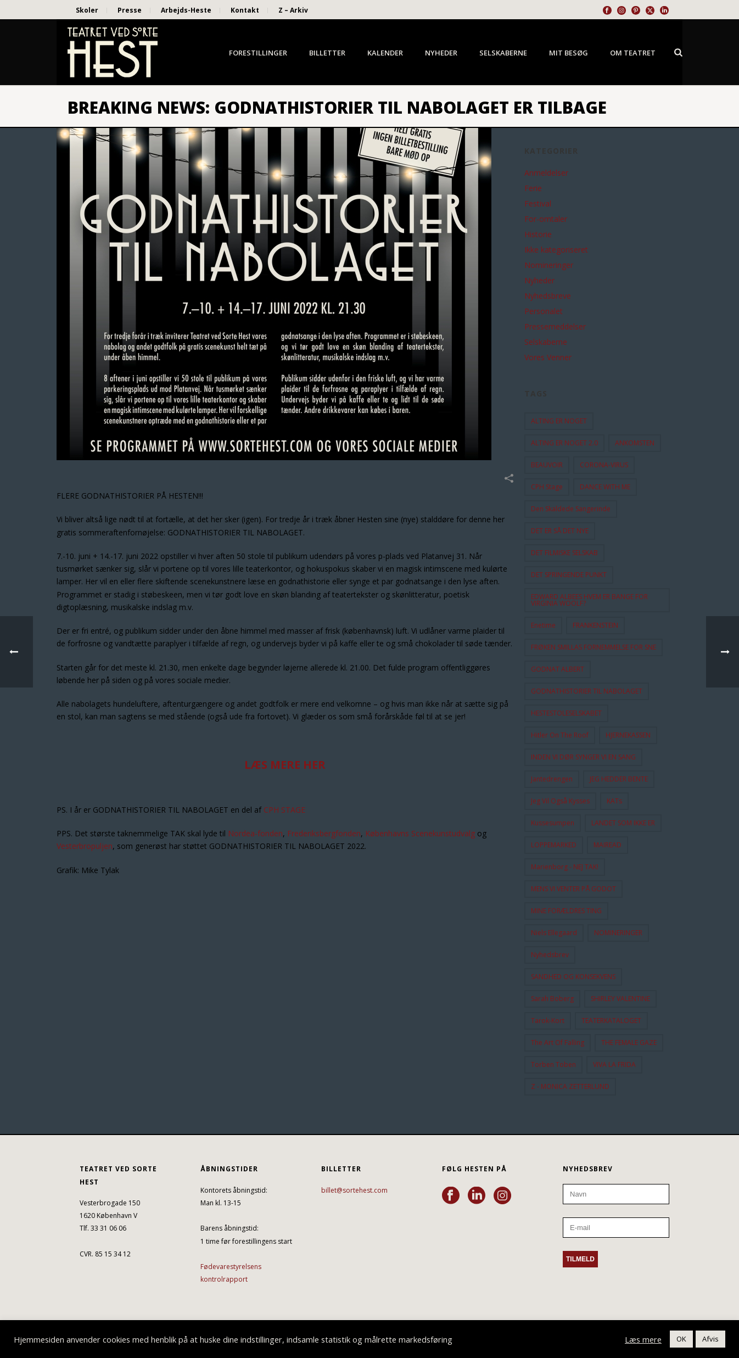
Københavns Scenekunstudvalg (420, 833)
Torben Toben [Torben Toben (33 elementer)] (553, 1064)
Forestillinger (258, 53)
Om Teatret (633, 53)
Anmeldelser (546, 173)
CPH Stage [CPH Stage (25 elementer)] (547, 486)
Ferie (533, 188)
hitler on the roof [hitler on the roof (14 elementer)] (560, 735)
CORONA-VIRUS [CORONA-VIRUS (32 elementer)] (604, 465)
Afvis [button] (710, 1339)
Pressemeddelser (555, 327)
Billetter (327, 53)
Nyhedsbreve (547, 296)
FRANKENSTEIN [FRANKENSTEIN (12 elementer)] (595, 625)
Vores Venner (548, 357)
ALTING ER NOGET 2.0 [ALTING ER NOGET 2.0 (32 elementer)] (564, 443)
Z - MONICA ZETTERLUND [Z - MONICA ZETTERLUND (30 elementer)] (570, 1086)
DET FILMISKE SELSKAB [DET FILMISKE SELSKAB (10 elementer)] (564, 552)
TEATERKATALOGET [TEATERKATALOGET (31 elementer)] (611, 1020)
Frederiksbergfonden (324, 833)
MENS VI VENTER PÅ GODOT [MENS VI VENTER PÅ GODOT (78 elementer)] (573, 888)
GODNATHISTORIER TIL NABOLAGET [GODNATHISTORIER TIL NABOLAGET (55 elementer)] (586, 691)
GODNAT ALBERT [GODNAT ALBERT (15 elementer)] (557, 669)
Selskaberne (503, 53)
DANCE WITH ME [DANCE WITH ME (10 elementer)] (605, 486)
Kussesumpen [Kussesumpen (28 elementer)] (552, 823)
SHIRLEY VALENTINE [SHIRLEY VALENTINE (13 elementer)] (620, 998)
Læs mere (643, 1339)
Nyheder (441, 53)
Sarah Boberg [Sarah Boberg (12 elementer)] (552, 998)
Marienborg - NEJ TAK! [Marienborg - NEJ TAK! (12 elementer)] (564, 866)
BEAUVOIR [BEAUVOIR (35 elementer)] (547, 465)
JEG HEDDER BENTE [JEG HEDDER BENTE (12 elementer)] (619, 779)
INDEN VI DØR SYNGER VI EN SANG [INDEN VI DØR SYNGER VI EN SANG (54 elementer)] (583, 757)
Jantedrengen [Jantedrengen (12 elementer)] (552, 779)
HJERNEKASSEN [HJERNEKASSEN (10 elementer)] (628, 735)
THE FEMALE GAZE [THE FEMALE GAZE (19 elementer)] (629, 1042)
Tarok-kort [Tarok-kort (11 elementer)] (547, 1020)
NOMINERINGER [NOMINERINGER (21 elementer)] (618, 932)
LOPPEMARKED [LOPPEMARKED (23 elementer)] (553, 845)
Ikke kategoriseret (556, 250)
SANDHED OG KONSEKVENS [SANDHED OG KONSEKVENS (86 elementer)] (573, 976)
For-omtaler (545, 219)
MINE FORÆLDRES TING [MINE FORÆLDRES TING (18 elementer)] (566, 910)
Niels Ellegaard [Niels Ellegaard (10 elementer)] (554, 932)
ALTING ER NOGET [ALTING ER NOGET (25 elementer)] (559, 421)
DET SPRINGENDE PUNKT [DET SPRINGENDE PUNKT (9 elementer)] (569, 574)
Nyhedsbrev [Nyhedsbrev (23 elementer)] (550, 954)
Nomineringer (548, 265)
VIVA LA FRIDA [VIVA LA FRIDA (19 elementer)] (614, 1064)
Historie (538, 234)
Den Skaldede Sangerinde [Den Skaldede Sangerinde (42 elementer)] (571, 508)
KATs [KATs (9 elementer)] (614, 801)
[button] (285, 618)
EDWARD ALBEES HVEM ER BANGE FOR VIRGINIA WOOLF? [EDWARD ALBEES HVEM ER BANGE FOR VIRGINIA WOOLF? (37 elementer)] (589, 600)
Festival (537, 204)
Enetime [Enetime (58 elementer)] (543, 625)
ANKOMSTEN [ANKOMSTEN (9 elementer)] (634, 443)
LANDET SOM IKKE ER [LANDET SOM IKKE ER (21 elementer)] (623, 823)
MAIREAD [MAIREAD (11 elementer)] (608, 845)
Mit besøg (568, 53)
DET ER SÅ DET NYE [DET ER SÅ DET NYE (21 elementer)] (560, 530)
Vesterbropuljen (85, 846)
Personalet (543, 311)
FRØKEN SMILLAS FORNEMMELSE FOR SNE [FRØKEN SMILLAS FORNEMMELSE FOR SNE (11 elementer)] (593, 647)
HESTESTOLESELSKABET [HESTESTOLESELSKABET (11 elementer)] (566, 713)
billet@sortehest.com (354, 1190)
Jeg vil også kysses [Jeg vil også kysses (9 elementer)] (560, 801)
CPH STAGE (284, 809)
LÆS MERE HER (285, 764)
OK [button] (681, 1339)
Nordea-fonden (255, 833)
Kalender (385, 53)
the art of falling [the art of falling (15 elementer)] (557, 1042)
